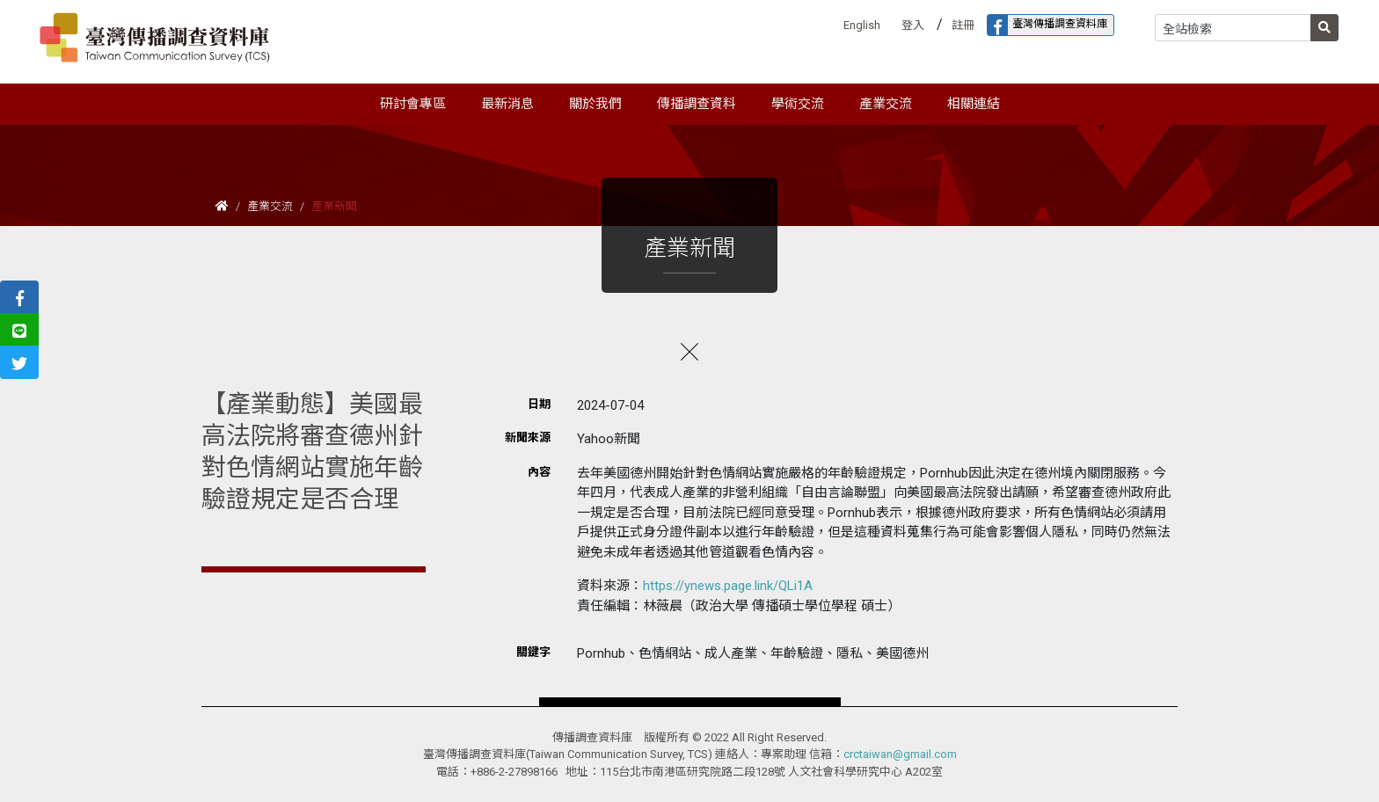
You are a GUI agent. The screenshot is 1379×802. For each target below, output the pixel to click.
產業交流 (270, 206)
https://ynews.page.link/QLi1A (728, 586)
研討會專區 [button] (413, 104)
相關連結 (973, 104)
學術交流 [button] (797, 104)
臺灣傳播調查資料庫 (1047, 25)
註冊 (963, 25)
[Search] (1233, 27)
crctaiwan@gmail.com (900, 754)
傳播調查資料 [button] (696, 104)
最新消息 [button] (507, 104)
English (861, 25)
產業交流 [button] (885, 104)
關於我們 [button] (595, 104)
